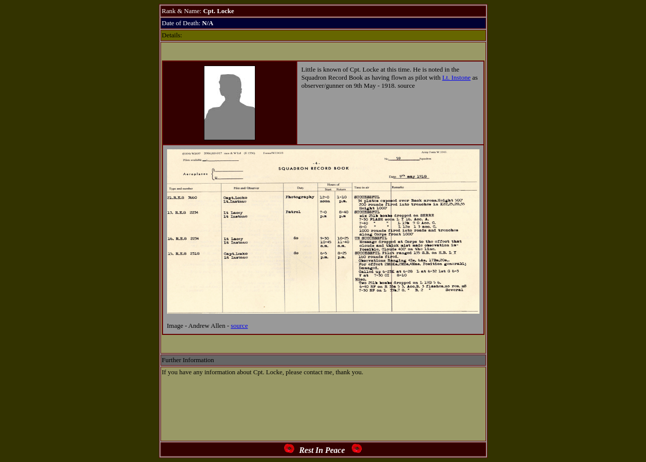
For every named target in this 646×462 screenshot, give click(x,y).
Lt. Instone (456, 77)
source (239, 325)
